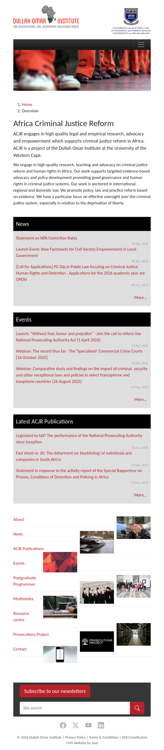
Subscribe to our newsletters (55, 691)
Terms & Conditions (103, 737)
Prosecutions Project (31, 634)
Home (27, 104)
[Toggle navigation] (141, 44)
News (18, 534)
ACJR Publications (28, 548)
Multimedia (23, 598)
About (18, 519)
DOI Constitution (134, 737)
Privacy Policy (75, 737)
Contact (20, 649)
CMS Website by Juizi (82, 743)
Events (18, 563)
